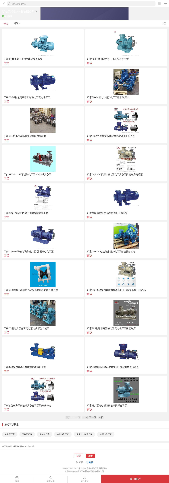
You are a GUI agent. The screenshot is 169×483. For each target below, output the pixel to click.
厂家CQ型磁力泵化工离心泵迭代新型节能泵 (26, 328)
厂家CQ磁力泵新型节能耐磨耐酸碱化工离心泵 (111, 136)
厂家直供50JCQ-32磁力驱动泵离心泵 (23, 59)
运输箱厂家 (45, 434)
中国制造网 (7, 446)
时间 (17, 23)
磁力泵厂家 (10, 434)
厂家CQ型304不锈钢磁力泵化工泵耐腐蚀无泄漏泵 (113, 367)
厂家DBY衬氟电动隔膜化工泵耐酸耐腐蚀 (108, 97)
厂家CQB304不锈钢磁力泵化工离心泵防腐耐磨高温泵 (115, 174)
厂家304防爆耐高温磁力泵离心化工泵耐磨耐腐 (111, 328)
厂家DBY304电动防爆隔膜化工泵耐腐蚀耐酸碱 (111, 251)
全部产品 (30, 446)
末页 (101, 417)
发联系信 (84, 479)
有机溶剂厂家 (63, 434)
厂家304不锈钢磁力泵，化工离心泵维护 (108, 59)
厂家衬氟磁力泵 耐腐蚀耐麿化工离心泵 (107, 213)
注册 (90, 455)
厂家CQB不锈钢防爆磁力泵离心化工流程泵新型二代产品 (116, 290)
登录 (78, 455)
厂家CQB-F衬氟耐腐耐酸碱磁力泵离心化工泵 (27, 97)
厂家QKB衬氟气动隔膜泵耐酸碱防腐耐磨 (25, 136)
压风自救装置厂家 (84, 434)
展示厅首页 (19, 446)
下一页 (92, 417)
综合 (5, 23)
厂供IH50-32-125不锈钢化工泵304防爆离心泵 (27, 174)
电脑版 (89, 462)
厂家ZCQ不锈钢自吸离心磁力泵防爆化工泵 (26, 213)
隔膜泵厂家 (27, 434)
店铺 (17, 479)
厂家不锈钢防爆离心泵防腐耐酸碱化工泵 (25, 367)
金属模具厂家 (106, 434)
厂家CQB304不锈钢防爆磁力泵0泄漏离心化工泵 (29, 251)
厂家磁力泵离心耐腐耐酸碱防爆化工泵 (107, 405)
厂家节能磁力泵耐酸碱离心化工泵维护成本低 (27, 405)
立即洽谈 (51, 479)
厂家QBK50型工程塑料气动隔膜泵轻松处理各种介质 (31, 290)
